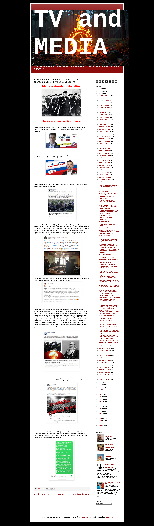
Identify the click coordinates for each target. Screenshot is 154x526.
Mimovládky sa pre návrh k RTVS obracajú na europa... (109, 271)
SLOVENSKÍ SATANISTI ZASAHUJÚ (109, 466)
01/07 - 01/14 (104, 379)
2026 (100, 88)
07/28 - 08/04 (105, 148)
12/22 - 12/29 (104, 98)
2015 (100, 401)
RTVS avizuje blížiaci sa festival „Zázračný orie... (109, 251)
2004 (100, 427)
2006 (100, 423)
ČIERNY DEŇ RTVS (106, 228)
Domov (61, 494)
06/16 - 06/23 (104, 162)
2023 (100, 382)
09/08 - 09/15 (105, 134)
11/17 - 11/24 (104, 110)
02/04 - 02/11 (104, 369)
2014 (100, 404)
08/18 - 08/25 (104, 141)
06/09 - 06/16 (105, 165)
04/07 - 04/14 (105, 348)
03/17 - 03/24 (104, 355)
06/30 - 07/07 (105, 158)
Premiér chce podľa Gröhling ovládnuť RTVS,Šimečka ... (108, 307)
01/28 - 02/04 (104, 372)
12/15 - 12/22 (104, 100)
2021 (100, 387)
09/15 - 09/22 (104, 131)
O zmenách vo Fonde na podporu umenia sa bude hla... (108, 261)
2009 (100, 416)
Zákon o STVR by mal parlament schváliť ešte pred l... (109, 266)
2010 (100, 413)
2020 (100, 389)
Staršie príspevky (81, 494)
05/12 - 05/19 (104, 174)
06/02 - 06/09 (105, 167)
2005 (100, 425)
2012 (100, 408)
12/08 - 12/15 (104, 102)
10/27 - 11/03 (104, 117)
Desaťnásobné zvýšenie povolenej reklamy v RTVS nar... (109, 256)
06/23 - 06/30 (105, 160)
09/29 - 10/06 (105, 126)
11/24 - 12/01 (104, 107)
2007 (100, 420)
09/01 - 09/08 (105, 136)
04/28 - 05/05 (105, 179)
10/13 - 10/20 (104, 122)
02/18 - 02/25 (104, 365)
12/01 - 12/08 (104, 105)
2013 (100, 406)
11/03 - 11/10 (104, 114)
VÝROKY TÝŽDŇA (105, 215)
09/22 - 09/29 (105, 129)
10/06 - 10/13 (104, 124)
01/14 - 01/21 (104, 377)
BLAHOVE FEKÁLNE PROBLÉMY (109, 446)
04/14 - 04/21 (104, 346)
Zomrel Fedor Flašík (108, 326)
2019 (100, 392)
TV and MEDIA (78, 34)
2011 (99, 411)
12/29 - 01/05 (104, 95)
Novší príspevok (41, 494)
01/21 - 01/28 (104, 374)
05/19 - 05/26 (104, 172)
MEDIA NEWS (104, 191)
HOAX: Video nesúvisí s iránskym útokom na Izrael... (109, 287)
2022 (100, 384)
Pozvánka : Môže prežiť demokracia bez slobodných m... (109, 299)
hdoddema (86, 517)
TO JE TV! (102, 189)
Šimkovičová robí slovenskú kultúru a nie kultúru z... (109, 317)
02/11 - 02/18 (104, 367)
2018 (100, 394)
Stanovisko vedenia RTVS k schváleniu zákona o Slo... (108, 241)
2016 (100, 399)
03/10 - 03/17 (104, 357)
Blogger (110, 517)
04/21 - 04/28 (104, 182)
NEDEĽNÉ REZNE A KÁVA (108, 342)
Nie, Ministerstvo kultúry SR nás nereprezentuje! (107, 276)
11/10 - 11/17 (104, 112)
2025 (100, 91)
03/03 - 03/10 (104, 360)
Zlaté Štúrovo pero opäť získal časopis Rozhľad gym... (108, 337)
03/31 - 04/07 (104, 350)
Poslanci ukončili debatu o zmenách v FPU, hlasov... (109, 292)
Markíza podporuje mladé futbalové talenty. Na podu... (108, 195)
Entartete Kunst (106, 295)
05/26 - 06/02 (105, 170)
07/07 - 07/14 (104, 155)
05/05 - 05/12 (104, 177)
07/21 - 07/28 (104, 150)
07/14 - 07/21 (104, 153)
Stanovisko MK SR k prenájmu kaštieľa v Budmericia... (109, 207)
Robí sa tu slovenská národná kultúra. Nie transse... (109, 282)
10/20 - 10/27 (104, 119)
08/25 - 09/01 (104, 138)
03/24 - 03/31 (104, 353)
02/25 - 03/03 (105, 362)
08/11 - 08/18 (104, 143)
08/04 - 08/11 (104, 146)
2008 (100, 418)
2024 (100, 93)
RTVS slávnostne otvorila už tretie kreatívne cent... (108, 246)
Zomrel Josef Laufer (108, 340)
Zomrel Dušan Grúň (107, 324)
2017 (100, 396)
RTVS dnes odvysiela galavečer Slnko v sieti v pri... (108, 212)
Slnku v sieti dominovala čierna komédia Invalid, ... (108, 185)
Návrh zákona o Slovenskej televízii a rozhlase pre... (109, 312)
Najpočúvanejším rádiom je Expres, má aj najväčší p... (109, 232)
